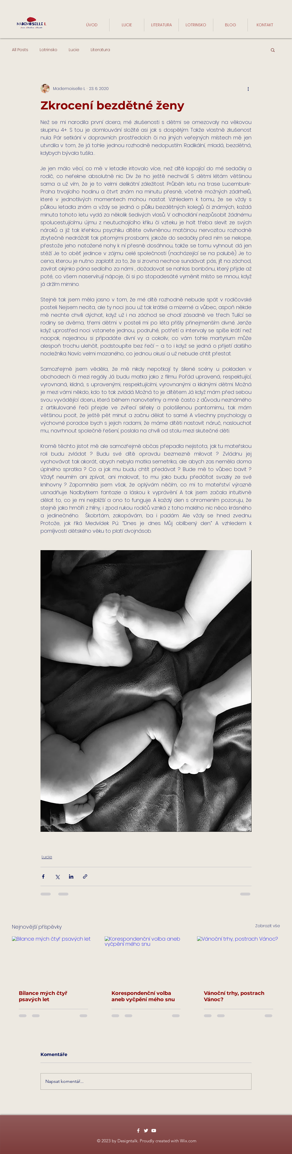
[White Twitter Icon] (146, 1130)
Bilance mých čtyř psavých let (43, 996)
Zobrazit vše (267, 926)
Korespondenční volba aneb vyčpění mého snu (143, 996)
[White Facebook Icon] (138, 1130)
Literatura (100, 49)
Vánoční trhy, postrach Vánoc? (234, 996)
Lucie (74, 49)
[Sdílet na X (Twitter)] (57, 876)
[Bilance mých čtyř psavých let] (53, 959)
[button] (272, 49)
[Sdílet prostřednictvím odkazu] (85, 876)
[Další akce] (248, 88)
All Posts (20, 49)
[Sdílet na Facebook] (43, 876)
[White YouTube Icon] (154, 1130)
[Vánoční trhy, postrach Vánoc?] (238, 959)
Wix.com (188, 1140)
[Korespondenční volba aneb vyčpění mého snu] (146, 959)
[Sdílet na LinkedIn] (71, 876)
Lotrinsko (48, 49)
